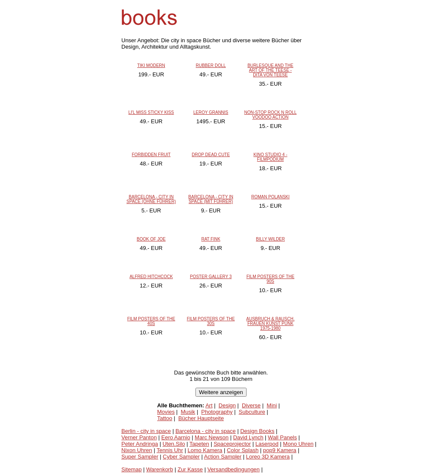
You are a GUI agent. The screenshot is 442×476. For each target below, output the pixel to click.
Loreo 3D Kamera (268, 456)
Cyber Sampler (181, 456)
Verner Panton (139, 437)
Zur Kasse (190, 469)
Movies (166, 412)
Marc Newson (211, 437)
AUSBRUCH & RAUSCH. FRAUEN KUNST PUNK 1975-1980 (270, 323)
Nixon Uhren (136, 450)
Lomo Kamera (204, 450)
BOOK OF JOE (151, 239)
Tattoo (164, 418)
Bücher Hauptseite (201, 418)
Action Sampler (222, 456)
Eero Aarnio (175, 437)
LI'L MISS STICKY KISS (151, 112)
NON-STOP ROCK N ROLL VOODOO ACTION (270, 114)
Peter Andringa (139, 444)
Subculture (252, 412)
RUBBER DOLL (211, 65)
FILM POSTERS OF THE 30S (211, 321)
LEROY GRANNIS (210, 112)
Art (208, 405)
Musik (188, 412)
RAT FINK (211, 239)
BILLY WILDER (270, 239)
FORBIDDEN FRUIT (151, 154)
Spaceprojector (232, 444)
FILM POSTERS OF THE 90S (271, 279)
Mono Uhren (298, 444)
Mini (272, 405)
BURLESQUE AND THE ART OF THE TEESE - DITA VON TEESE (270, 70)
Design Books (257, 431)
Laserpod (266, 444)
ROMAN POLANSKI (270, 196)
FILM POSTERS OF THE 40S (151, 321)
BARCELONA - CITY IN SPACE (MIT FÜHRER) (210, 199)
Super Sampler (139, 456)
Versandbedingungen (233, 469)
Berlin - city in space (146, 431)
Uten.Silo (174, 444)
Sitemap (131, 469)
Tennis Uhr (170, 450)
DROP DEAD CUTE (211, 154)
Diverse (251, 405)
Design (226, 405)
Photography (217, 412)
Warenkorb (159, 469)
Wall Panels (282, 437)
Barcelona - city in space (205, 431)
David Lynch (248, 437)
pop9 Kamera (279, 450)
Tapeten (199, 444)
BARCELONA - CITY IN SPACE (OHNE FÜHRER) (151, 199)
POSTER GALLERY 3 (211, 276)
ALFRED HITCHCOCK (151, 276)
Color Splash (242, 450)
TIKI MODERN (151, 65)
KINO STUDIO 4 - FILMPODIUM (270, 157)
